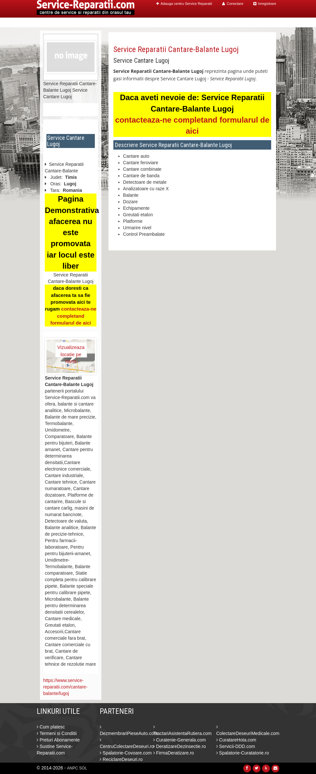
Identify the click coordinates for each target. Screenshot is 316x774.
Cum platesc (51, 726)
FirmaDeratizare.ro (173, 752)
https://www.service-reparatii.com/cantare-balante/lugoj (65, 687)
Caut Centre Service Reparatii (195, 23)
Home (147, 23)
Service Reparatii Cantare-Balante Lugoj (176, 49)
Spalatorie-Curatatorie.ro (242, 752)
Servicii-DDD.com (235, 746)
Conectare (232, 4)
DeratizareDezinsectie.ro (179, 746)
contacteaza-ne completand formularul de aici (73, 316)
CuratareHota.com (236, 739)
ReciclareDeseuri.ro (121, 759)
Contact (262, 23)
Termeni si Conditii (57, 733)
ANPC (72, 768)
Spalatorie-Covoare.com (126, 752)
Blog (241, 23)
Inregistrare (264, 4)
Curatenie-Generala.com (179, 739)
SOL (83, 768)
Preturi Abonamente (58, 739)
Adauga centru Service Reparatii (184, 4)
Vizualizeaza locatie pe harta (70, 350)
